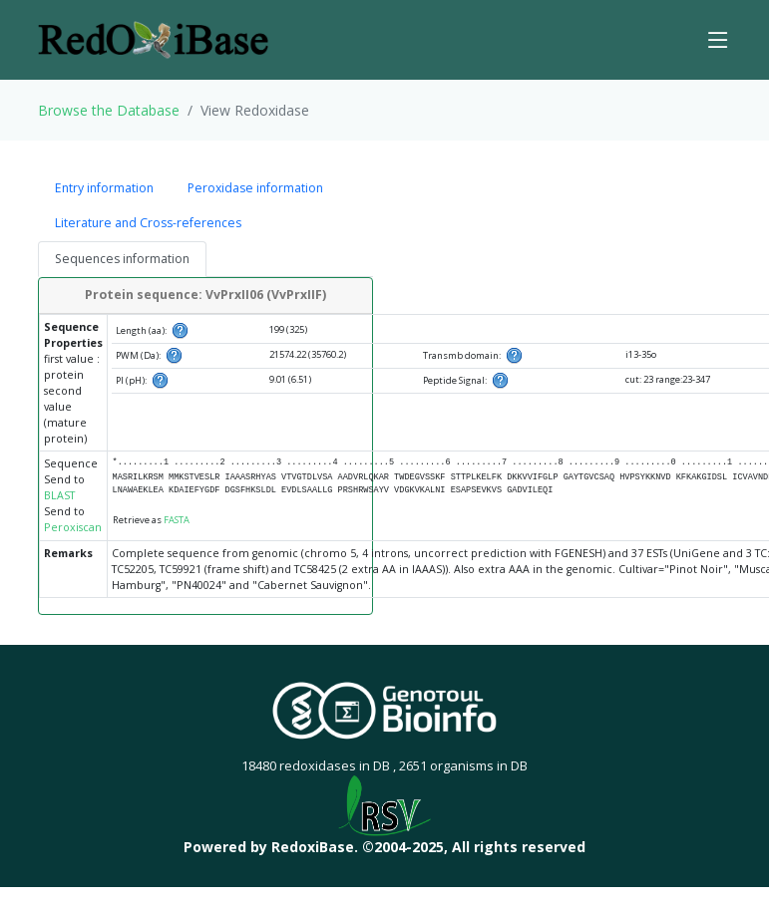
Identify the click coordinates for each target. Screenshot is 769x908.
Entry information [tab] (104, 187)
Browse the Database (109, 110)
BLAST (59, 495)
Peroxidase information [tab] (255, 187)
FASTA (177, 519)
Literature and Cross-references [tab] (148, 222)
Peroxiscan (73, 527)
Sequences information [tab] (122, 258)
